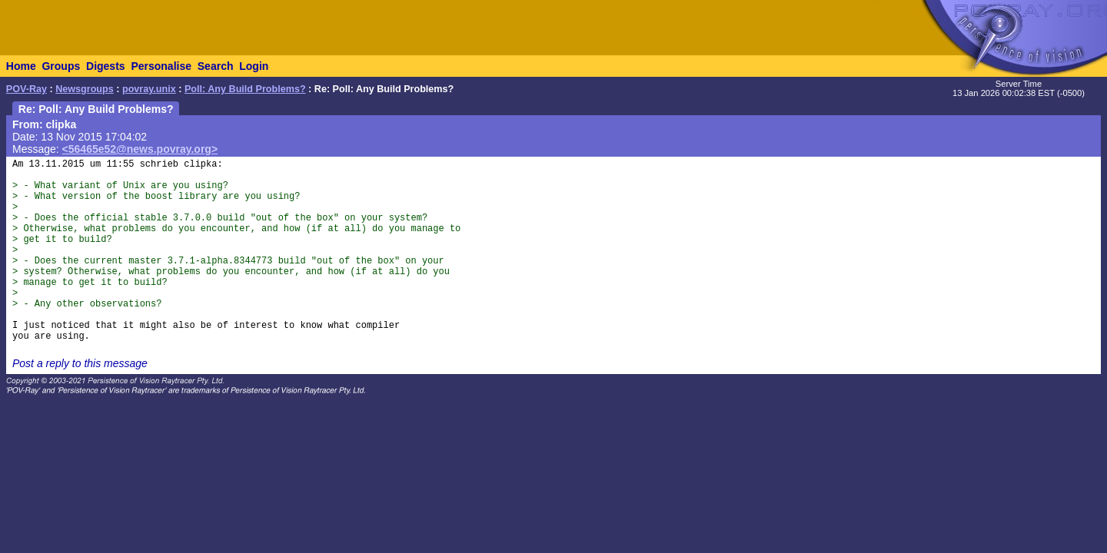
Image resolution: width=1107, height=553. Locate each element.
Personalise (161, 66)
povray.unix (149, 89)
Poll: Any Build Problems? (245, 89)
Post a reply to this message (80, 363)
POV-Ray (26, 89)
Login (253, 66)
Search (216, 66)
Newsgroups (84, 89)
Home (21, 66)
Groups (61, 66)
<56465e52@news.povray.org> (140, 149)
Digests (105, 66)
